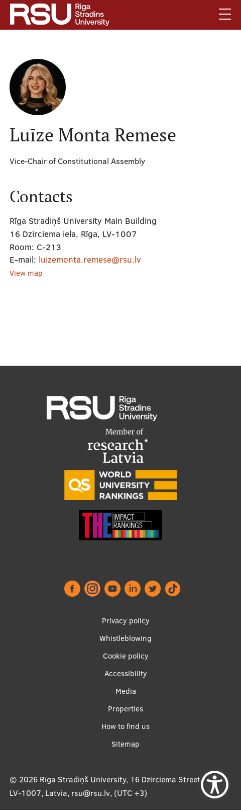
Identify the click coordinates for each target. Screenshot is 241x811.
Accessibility (125, 673)
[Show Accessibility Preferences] (214, 784)
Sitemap (125, 744)
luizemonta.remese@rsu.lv (90, 259)
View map (26, 273)
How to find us (125, 726)
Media (125, 691)
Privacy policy (126, 620)
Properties (125, 708)
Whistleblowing (125, 638)
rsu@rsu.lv (90, 792)
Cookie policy (126, 656)
